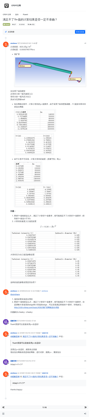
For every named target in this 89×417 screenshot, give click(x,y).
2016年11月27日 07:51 (27, 361)
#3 (85, 321)
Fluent (6, 24)
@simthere (15, 294)
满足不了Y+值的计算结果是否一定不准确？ (40, 336)
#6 (85, 373)
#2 (85, 291)
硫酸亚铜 (13, 321)
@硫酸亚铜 (15, 336)
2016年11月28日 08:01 (27, 373)
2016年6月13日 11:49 (28, 43)
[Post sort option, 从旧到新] (9, 32)
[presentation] (28, 46)
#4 (85, 333)
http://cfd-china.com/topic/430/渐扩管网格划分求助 (36, 307)
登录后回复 (80, 32)
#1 (85, 43)
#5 (85, 361)
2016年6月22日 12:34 (27, 291)
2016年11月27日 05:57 (27, 333)
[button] (3, 413)
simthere (13, 43)
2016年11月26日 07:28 (28, 321)
